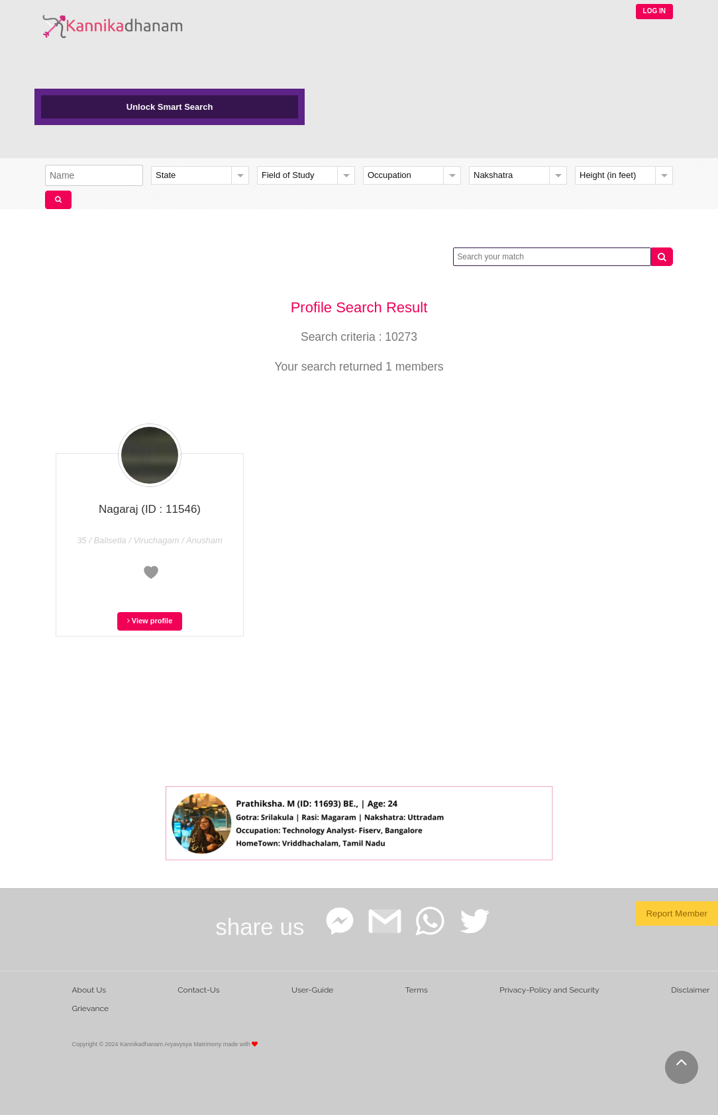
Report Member (676, 913)
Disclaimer (690, 990)
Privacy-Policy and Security (549, 990)
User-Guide (312, 990)
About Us (89, 990)
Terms (416, 990)
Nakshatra (493, 175)
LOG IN (654, 11)
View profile (150, 621)
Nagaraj (150, 509)
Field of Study (288, 175)
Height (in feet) (608, 175)
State (166, 175)
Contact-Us (198, 990)
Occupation (389, 175)
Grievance (90, 1008)
